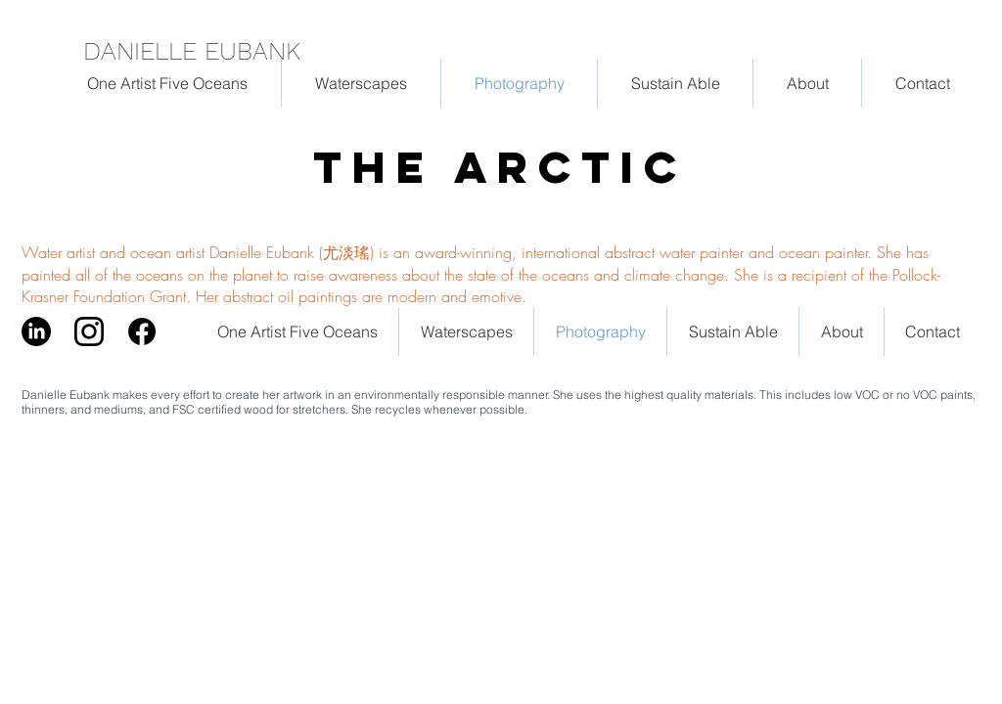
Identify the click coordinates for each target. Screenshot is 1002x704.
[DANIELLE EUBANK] (201, 50)
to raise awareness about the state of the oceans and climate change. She (517, 275)
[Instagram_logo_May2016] (89, 331)
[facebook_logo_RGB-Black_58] (142, 331)
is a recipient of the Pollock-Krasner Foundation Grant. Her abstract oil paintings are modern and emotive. (481, 285)
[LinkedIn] (36, 331)
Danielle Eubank (66, 394)
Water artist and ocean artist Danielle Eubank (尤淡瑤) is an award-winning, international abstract (341, 252)
